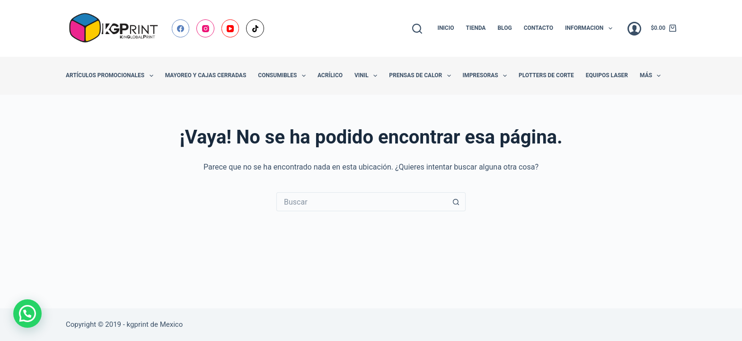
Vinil (367, 75)
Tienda (476, 28)
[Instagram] (205, 28)
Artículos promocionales (111, 75)
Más (652, 75)
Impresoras (487, 75)
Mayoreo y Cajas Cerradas (206, 75)
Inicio (445, 28)
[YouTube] (230, 28)
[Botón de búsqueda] (456, 201)
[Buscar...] (361, 201)
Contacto (538, 28)
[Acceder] (634, 29)
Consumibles (283, 75)
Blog (504, 28)
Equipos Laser (607, 75)
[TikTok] (255, 28)
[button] (27, 313)
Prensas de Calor (421, 75)
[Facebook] (181, 28)
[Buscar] (417, 29)
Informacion (590, 28)
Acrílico (330, 75)
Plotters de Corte (546, 75)
